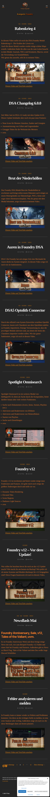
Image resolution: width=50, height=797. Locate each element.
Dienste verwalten (23, 788)
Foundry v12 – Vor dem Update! (25, 552)
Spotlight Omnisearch (25, 382)
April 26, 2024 (30, 708)
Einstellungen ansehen (41, 791)
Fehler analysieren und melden (25, 700)
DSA (20, 23)
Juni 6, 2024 (30, 473)
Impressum (38, 794)
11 (30, 765)
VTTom (21, 33)
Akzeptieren (22, 791)
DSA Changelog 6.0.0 (25, 103)
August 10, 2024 (30, 33)
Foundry (24, 23)
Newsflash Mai (25, 620)
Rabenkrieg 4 (25, 28)
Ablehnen (30, 791)
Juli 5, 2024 (30, 386)
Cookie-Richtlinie (30, 794)
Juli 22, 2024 (29, 183)
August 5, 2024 (30, 107)
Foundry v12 (25, 469)
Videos (30, 23)
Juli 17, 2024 (29, 251)
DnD (18, 615)
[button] (47, 778)
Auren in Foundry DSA (25, 247)
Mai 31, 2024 (29, 559)
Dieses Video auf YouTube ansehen (18, 86)
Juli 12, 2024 (29, 315)
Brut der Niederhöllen (25, 178)
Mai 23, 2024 (29, 625)
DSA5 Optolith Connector (25, 310)
